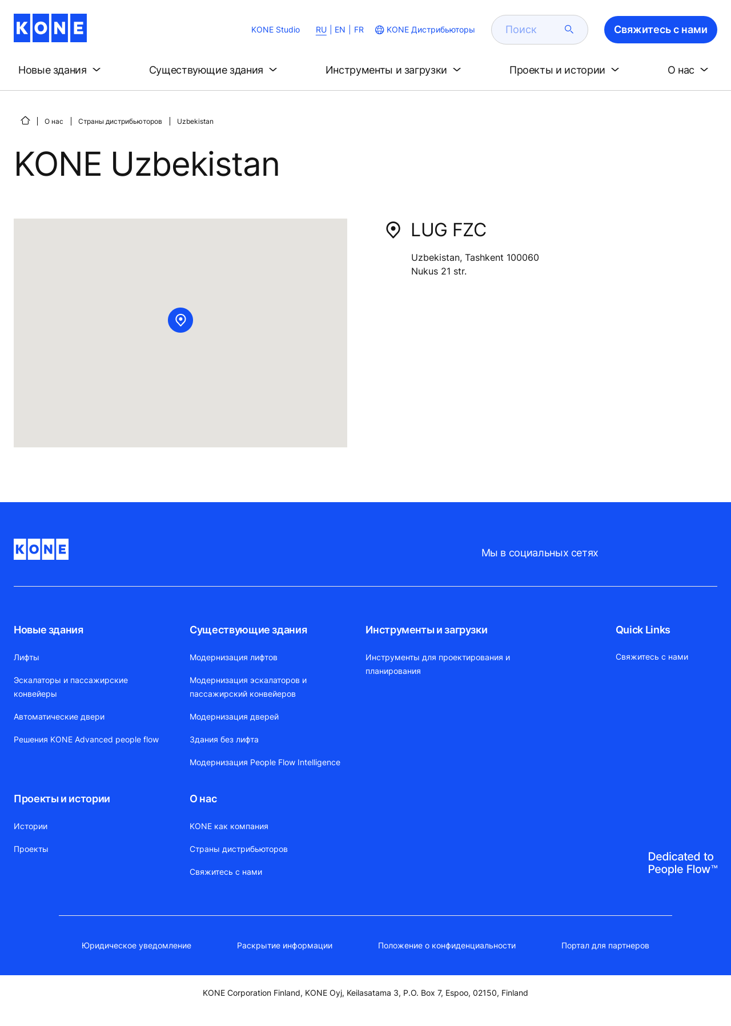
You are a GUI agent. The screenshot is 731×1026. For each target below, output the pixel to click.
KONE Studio (275, 29)
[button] (61, 70)
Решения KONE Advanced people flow (86, 739)
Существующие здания (248, 630)
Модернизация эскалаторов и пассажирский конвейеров (248, 686)
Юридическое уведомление (136, 945)
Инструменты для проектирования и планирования (438, 664)
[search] (533, 29)
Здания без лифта (224, 739)
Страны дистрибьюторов (120, 121)
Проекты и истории (62, 799)
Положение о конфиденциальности (447, 945)
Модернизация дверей (234, 716)
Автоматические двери (59, 716)
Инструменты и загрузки (426, 630)
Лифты (26, 657)
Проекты (31, 849)
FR (359, 29)
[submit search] (569, 29)
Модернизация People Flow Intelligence (265, 762)
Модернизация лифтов (234, 657)
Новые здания (48, 630)
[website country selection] (424, 29)
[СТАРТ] (25, 120)
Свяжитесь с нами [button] (661, 29)
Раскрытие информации (284, 945)
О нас (54, 121)
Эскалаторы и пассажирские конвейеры (71, 686)
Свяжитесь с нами (226, 871)
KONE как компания (229, 826)
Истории (30, 826)
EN (340, 29)
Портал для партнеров (605, 945)
